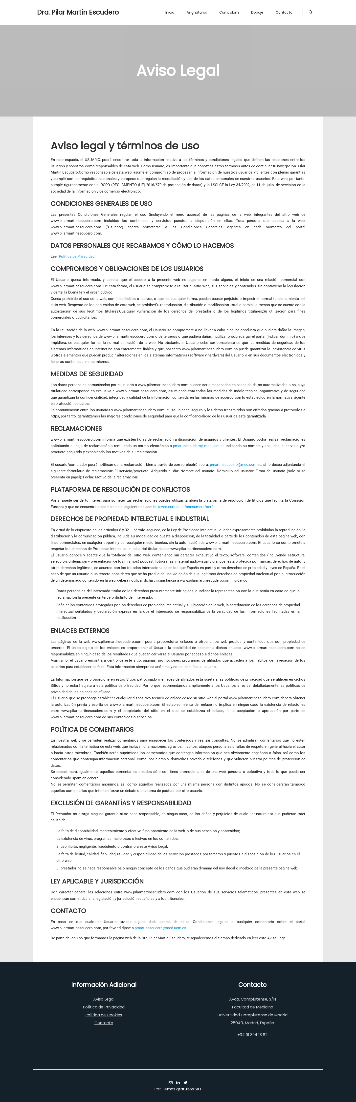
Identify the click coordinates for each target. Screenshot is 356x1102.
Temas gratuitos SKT (182, 1089)
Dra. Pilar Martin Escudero (62, 12)
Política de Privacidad (76, 256)
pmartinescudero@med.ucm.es (198, 446)
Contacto (103, 1023)
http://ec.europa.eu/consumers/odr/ (183, 507)
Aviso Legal (103, 999)
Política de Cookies (103, 1015)
